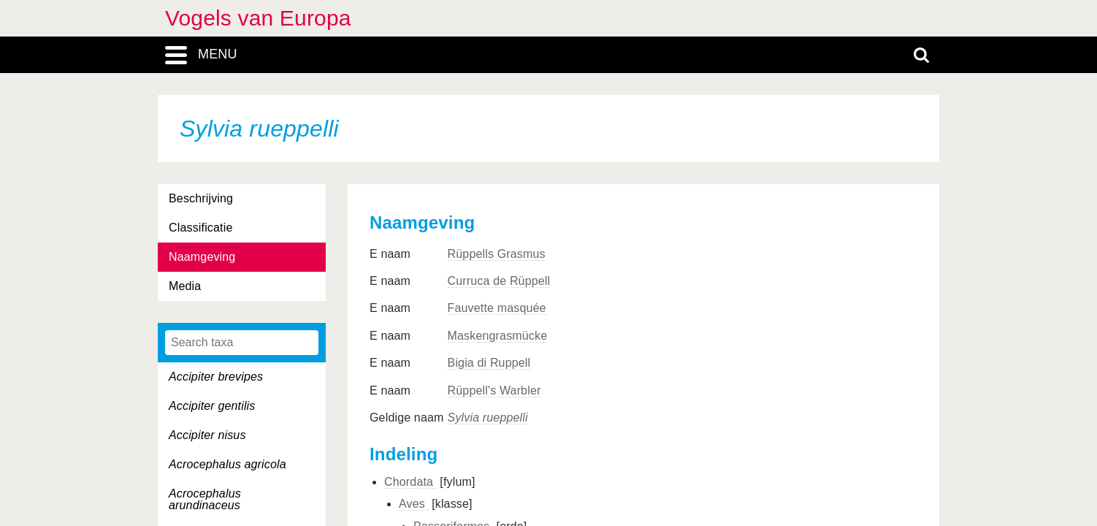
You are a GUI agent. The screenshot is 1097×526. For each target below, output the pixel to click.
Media (185, 286)
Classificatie (200, 227)
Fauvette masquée (497, 308)
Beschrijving (201, 198)
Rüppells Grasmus (497, 254)
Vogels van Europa (258, 18)
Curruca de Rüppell (499, 281)
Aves (414, 504)
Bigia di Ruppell (489, 363)
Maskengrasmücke (498, 335)
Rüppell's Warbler (494, 390)
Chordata (410, 482)
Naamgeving (202, 257)
